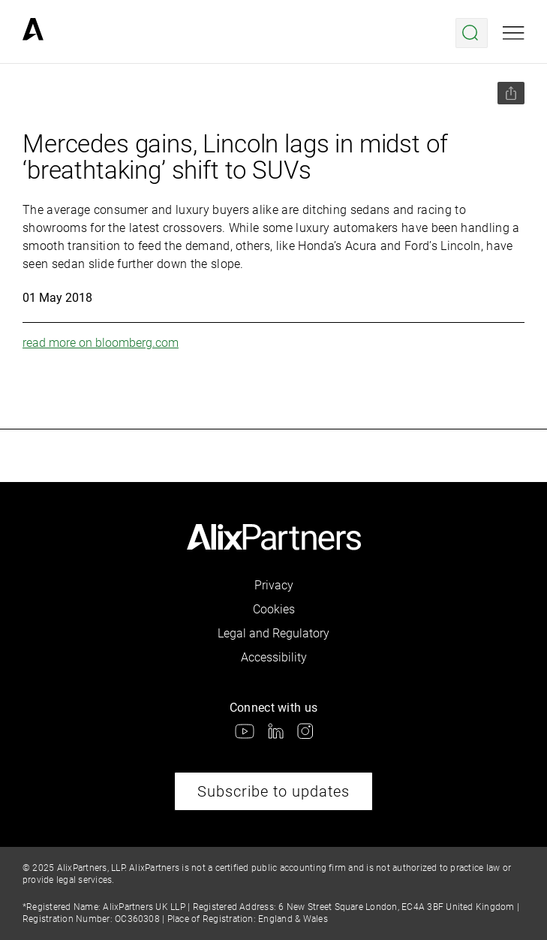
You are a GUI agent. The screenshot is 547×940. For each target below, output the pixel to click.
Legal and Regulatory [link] (273, 633)
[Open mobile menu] (513, 33)
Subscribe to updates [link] (273, 791)
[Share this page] (511, 93)
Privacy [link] (273, 585)
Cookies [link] (274, 609)
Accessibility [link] (274, 657)
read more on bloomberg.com (101, 343)
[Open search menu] (471, 33)
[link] (33, 33)
